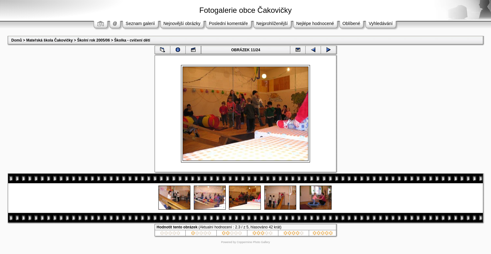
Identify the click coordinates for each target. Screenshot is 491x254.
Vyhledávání (381, 23)
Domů (16, 40)
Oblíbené (351, 23)
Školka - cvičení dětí (132, 40)
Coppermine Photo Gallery (253, 242)
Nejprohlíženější (272, 23)
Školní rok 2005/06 (93, 40)
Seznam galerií (140, 23)
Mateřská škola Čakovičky (49, 40)
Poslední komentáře (228, 23)
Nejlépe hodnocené (315, 23)
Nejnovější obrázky (181, 23)
